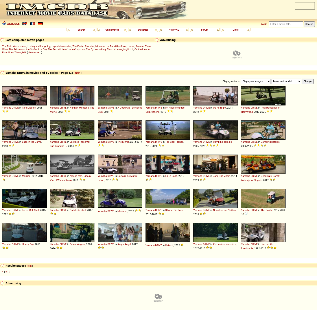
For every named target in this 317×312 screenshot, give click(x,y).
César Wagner (77, 244)
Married (26, 175)
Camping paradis (222, 141)
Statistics (143, 29)
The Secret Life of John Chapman (66, 49)
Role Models (29, 107)
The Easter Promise (83, 46)
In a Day (42, 49)
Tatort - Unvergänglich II (120, 49)
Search (81, 29)
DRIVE (15, 107)
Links (235, 29)
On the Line (141, 49)
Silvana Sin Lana (174, 210)
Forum (204, 29)
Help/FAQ (174, 29)
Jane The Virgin (221, 175)
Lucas (131, 46)
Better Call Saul (30, 210)
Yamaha (6, 107)
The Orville (266, 210)
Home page (13, 23)
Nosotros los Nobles (224, 210)
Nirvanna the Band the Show (111, 46)
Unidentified (112, 29)
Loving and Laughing (39, 46)
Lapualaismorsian (62, 46)
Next (77, 72)
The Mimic (123, 141)
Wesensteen (19, 46)
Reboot (169, 245)
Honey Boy (28, 244)
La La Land (171, 175)
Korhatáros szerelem (224, 244)
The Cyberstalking (96, 49)
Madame (122, 211)
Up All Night (219, 107)
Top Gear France (174, 141)
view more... (34, 52)
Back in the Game (31, 141)
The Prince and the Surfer (23, 49)
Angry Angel (124, 244)
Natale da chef (78, 210)
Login (264, 24)
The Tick (7, 46)
